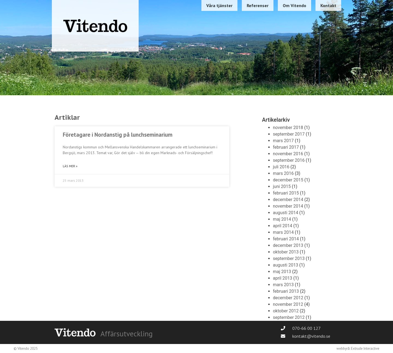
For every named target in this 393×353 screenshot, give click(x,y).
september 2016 (289, 160)
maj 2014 (282, 219)
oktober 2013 (286, 252)
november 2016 (288, 153)
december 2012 (288, 297)
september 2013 (289, 258)
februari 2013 (286, 291)
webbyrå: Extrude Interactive (358, 348)
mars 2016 (283, 173)
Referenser (258, 5)
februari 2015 (286, 193)
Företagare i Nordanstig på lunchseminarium (117, 134)
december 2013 (288, 245)
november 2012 (288, 304)
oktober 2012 (286, 310)
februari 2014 (286, 238)
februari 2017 (286, 147)
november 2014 (288, 206)
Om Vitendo (294, 5)
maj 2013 (282, 271)
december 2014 (288, 199)
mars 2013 (283, 284)
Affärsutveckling (126, 334)
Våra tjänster (219, 5)
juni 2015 (282, 186)
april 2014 (282, 225)
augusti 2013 (285, 265)
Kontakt (328, 5)
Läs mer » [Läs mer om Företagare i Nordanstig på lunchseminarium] (70, 166)
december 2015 (288, 180)
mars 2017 (283, 140)
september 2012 (289, 317)
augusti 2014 (285, 212)
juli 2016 (281, 166)
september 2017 (289, 134)
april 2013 (282, 278)
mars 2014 (283, 232)
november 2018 (288, 127)
